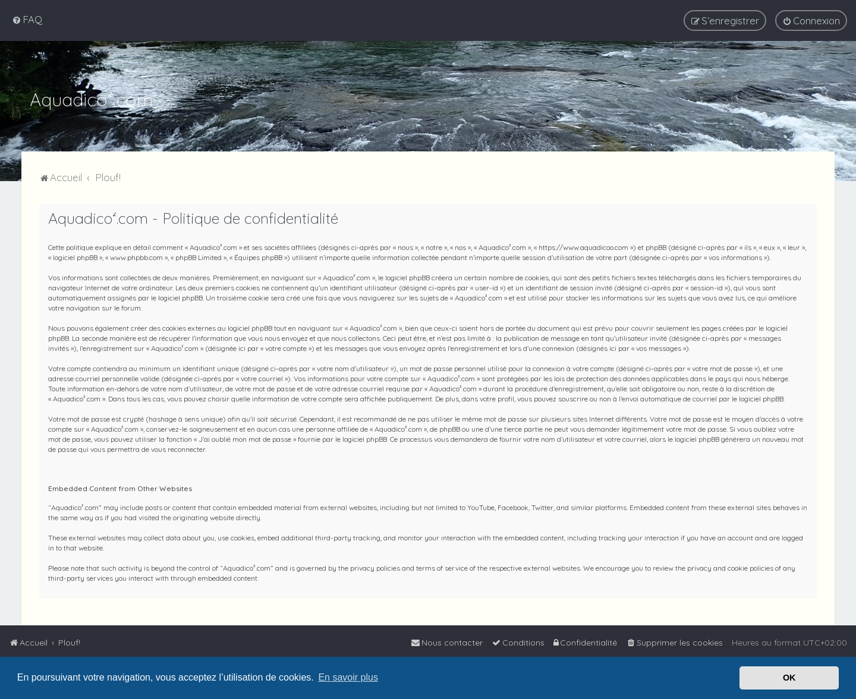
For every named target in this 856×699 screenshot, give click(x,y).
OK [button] (789, 677)
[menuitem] (27, 19)
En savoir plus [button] (348, 677)
